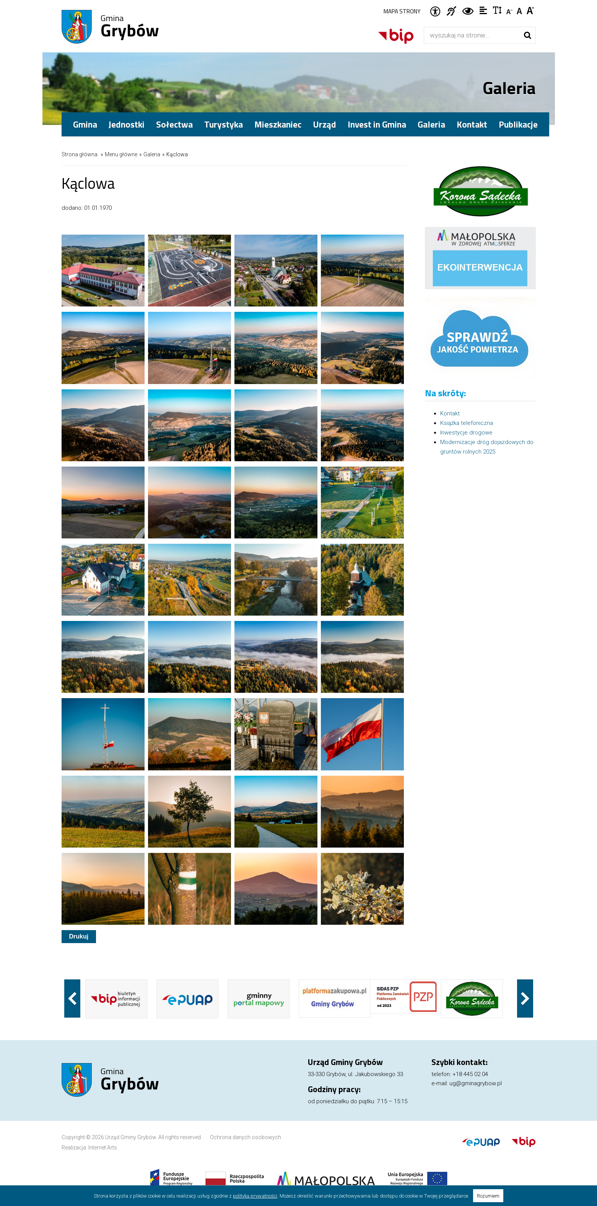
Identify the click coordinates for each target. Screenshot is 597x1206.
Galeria (431, 124)
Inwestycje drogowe (466, 432)
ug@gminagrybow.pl (475, 1083)
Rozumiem (488, 1196)
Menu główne (121, 154)
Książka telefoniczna (466, 423)
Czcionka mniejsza (510, 10)
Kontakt (472, 124)
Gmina (130, 27)
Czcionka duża (530, 10)
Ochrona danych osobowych (245, 1137)
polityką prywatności (255, 1196)
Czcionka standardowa (520, 10)
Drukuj (79, 936)
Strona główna (80, 154)
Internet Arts (102, 1147)
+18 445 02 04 (470, 1074)
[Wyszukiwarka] (472, 35)
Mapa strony (402, 11)
